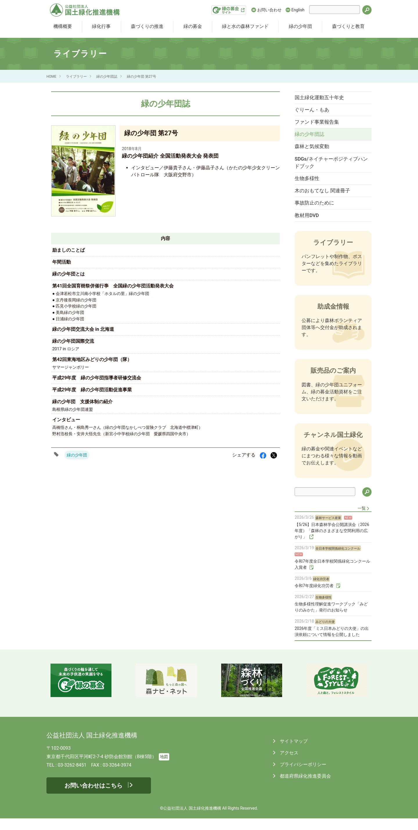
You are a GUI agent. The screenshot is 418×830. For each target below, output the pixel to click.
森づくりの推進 (147, 26)
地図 (164, 768)
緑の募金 (192, 26)
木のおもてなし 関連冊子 (325, 199)
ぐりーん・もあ (315, 111)
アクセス (288, 764)
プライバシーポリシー (302, 776)
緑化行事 (101, 26)
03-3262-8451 (72, 776)
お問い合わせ (269, 10)
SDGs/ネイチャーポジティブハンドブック (329, 168)
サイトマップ (293, 753)
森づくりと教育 (348, 26)
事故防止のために (317, 213)
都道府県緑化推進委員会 (305, 787)
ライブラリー (76, 76)
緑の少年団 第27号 (141, 76)
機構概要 (62, 26)
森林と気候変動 (315, 151)
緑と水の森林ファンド (245, 26)
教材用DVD (310, 226)
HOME (51, 76)
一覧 (362, 520)
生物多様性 (310, 186)
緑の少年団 (300, 26)
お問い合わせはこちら (93, 797)
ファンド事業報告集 (320, 125)
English (298, 10)
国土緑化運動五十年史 (322, 98)
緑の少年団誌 (106, 76)
